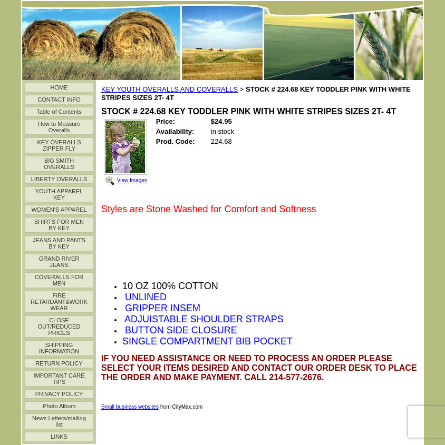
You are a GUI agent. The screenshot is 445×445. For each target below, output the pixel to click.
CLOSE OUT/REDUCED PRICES (59, 326)
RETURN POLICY (58, 363)
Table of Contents (59, 111)
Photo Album (59, 406)
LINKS (59, 436)
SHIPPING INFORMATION (59, 348)
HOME (59, 87)
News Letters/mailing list (59, 421)
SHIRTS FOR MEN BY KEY (59, 225)
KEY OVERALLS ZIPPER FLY (59, 145)
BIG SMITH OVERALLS (59, 163)
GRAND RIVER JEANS (59, 261)
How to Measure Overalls (59, 127)
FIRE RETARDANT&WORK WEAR (59, 301)
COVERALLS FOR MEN (59, 280)
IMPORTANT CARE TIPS (58, 378)
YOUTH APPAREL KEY (59, 194)
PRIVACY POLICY (59, 394)
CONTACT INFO (58, 99)
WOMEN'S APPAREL (58, 209)
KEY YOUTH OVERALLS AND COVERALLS (169, 89)
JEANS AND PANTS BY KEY (59, 243)
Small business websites (130, 407)
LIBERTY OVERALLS (59, 179)
